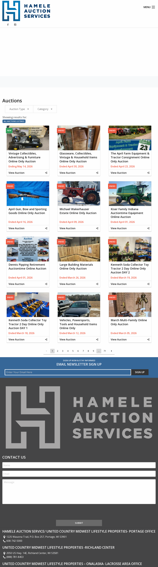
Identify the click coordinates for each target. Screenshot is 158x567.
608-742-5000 (12, 528)
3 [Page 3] (62, 350)
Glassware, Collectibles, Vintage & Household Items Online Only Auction (78, 157)
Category (43, 109)
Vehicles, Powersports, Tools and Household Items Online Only (78, 324)
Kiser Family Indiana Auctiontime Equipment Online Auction (127, 213)
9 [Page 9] (93, 350)
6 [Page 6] (78, 350)
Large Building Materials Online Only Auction (76, 266)
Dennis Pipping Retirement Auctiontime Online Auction (27, 266)
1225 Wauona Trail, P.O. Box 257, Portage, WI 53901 (34, 524)
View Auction (16, 172)
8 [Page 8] (88, 350)
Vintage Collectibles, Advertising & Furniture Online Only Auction (24, 157)
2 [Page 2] (57, 350)
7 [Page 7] (83, 350)
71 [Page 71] (105, 350)
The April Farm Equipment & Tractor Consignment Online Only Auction (130, 157)
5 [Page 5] (73, 350)
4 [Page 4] (67, 350)
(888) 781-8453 (12, 545)
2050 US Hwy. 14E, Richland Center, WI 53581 (30, 541)
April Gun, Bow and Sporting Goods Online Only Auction (28, 211)
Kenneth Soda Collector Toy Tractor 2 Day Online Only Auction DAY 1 (28, 324)
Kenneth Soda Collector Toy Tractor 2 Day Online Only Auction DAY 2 (130, 268)
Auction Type (17, 109)
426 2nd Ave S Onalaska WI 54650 (23, 557)
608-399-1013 (12, 561)
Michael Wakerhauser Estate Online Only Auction (78, 211)
